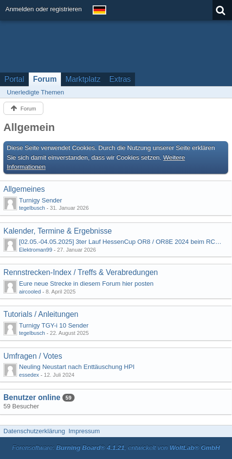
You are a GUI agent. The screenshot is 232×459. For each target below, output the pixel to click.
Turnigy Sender (40, 200)
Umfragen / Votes (32, 356)
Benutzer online (31, 397)
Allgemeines (24, 189)
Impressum (83, 431)
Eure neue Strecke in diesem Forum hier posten (86, 283)
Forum (45, 79)
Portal (14, 79)
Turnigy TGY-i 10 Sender (54, 325)
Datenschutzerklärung (34, 431)
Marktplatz (82, 79)
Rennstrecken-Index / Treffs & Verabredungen (80, 272)
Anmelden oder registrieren (43, 9)
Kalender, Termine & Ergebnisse (57, 231)
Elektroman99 (35, 250)
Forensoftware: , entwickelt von (116, 447)
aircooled (30, 291)
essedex (29, 375)
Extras (120, 79)
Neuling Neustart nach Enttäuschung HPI (77, 366)
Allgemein (29, 127)
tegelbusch (32, 208)
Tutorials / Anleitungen (40, 314)
